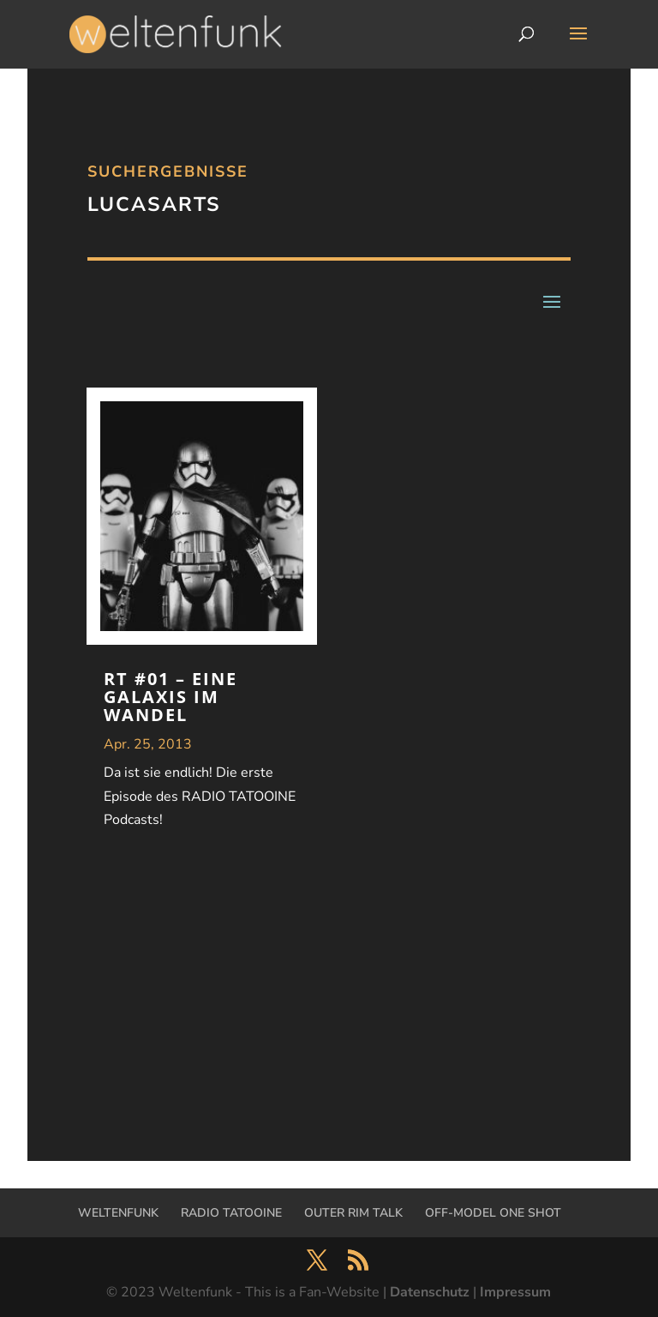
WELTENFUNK (118, 1213)
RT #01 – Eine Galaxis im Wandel (170, 696)
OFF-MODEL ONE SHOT (493, 1213)
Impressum (515, 1292)
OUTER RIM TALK (353, 1213)
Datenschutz (430, 1292)
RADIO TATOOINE (231, 1213)
